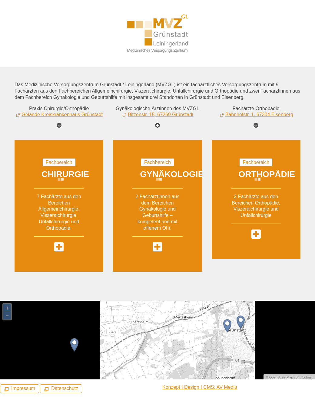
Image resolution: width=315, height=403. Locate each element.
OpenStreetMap (281, 377)
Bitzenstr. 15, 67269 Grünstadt (160, 114)
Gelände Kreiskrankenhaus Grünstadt (62, 114)
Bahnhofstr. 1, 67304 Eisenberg (259, 114)
